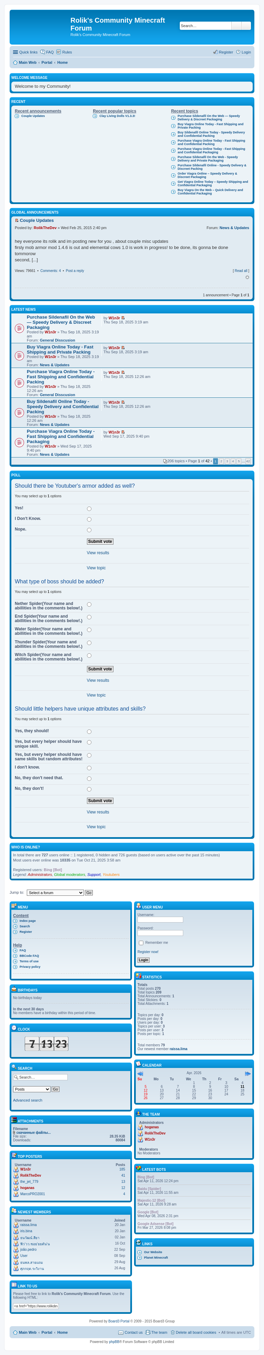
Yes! (19, 508)
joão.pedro (28, 1249)
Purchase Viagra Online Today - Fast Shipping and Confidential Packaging (211, 150)
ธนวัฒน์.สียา (30, 1238)
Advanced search (246, 26)
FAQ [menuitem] (50, 52)
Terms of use (29, 961)
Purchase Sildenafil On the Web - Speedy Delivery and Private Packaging (208, 158)
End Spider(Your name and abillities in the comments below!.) (48, 618)
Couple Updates (33, 116)
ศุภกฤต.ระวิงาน (32, 1269)
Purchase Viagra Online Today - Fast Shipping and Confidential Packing (211, 142)
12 (123, 1188)
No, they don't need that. (39, 777)
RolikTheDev (45, 228)
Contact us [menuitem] (133, 1332)
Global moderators (69, 874)
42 (248, 461)
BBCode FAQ (29, 956)
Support (94, 874)
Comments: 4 (50, 271)
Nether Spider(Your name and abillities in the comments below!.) (48, 605)
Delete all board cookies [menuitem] (196, 1332)
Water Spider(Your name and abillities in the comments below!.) (48, 631)
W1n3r (50, 332)
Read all (241, 271)
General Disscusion (57, 340)
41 (123, 1175)
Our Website (153, 1252)
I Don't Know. (28, 518)
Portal (47, 62)
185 (122, 1169)
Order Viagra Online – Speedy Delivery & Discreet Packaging (207, 175)
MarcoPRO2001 (32, 1194)
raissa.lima (28, 1225)
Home (62, 1332)
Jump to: (17, 892)
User (24, 1256)
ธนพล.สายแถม (31, 1262)
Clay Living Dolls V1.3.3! (117, 116)
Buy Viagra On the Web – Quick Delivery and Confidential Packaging (210, 191)
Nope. (20, 529)
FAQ (23, 950)
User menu (149, 907)
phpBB (114, 1342)
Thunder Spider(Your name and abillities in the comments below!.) (48, 644)
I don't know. (27, 767)
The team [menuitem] (159, 1332)
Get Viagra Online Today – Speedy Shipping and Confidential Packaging (213, 183)
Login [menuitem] (246, 52)
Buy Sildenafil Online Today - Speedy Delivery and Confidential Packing (211, 134)
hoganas (27, 1188)
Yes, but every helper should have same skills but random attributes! (48, 756)
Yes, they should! (32, 730)
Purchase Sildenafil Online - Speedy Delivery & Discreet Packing (212, 167)
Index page (28, 921)
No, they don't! (29, 788)
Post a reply (75, 271)
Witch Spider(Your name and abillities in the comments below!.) (48, 657)
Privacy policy (30, 966)
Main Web (27, 1332)
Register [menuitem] (226, 52)
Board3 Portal (118, 1321)
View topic (96, 568)
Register (26, 932)
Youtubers (111, 874)
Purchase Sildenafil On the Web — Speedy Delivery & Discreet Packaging (209, 117)
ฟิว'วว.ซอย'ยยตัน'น (35, 1244)
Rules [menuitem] (67, 52)
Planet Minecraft (156, 1257)
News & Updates (234, 228)
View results (98, 552)
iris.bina (26, 1231)
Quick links (28, 52)
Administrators (40, 874)
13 (123, 1182)
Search (236, 26)
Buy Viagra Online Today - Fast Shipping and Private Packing (211, 125)
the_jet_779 (29, 1182)
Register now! (148, 952)
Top (247, 277)
